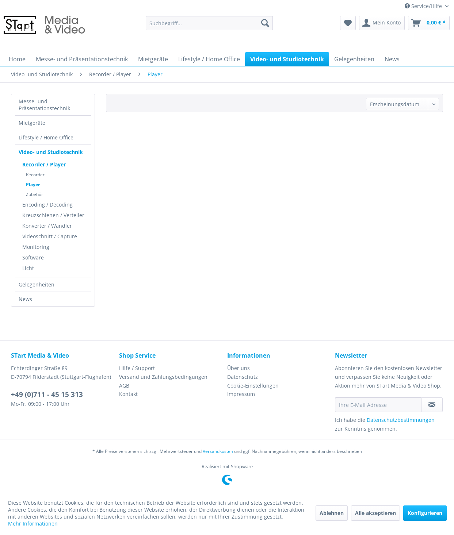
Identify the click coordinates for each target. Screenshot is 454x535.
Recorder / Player (44, 164)
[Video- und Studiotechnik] (287, 59)
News (25, 299)
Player (33, 184)
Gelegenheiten (36, 284)
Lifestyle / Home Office (46, 137)
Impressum (241, 393)
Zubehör (34, 194)
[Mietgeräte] (153, 59)
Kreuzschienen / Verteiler (53, 215)
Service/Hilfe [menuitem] (424, 6)
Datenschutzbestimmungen (401, 419)
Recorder (35, 175)
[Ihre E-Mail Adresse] (378, 404)
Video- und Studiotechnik (51, 152)
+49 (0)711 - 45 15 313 (47, 394)
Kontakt (128, 393)
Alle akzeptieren (375, 512)
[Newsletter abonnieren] (432, 404)
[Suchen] (265, 23)
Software (33, 257)
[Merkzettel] (348, 23)
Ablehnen (332, 512)
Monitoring (35, 246)
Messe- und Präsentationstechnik (44, 105)
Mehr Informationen (33, 523)
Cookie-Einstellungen (253, 385)
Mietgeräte (32, 122)
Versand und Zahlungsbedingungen (163, 376)
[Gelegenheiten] (354, 59)
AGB (124, 385)
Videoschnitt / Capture (49, 236)
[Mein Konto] (382, 23)
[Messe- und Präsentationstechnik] (82, 59)
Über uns (238, 368)
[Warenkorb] (429, 23)
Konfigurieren (425, 512)
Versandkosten (218, 451)
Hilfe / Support (137, 368)
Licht (28, 268)
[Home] (17, 59)
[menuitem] (209, 23)
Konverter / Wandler (47, 225)
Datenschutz (242, 376)
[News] (392, 59)
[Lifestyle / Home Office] (209, 59)
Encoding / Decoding (47, 204)
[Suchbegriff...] (209, 23)
